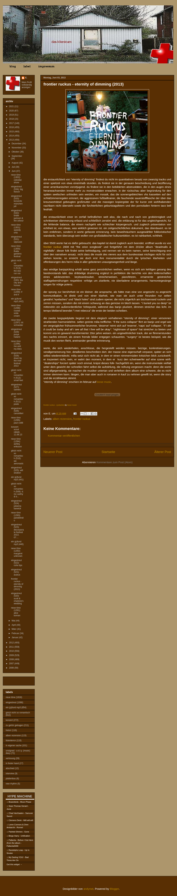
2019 (11, 115)
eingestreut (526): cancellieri (17, 411)
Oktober (16, 152)
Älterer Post (162, 452)
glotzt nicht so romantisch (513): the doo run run (17, 267)
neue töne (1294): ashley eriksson (16, 443)
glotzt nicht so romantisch (18, 712)
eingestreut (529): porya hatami (16, 333)
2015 (11, 131)
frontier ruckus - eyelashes (53, 405)
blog (12, 66)
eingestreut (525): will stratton (17, 470)
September (17, 156)
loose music (104, 381)
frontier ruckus (81, 418)
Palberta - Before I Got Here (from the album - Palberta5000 (20, 843)
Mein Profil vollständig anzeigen (27, 85)
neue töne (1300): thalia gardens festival (16, 251)
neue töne (10, 697)
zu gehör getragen (14, 725)
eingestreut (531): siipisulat (16, 239)
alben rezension (62, 418)
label (27, 66)
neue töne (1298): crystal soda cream (16, 310)
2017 (11, 123)
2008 (11, 659)
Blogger (114, 888)
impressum (46, 66)
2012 (11, 642)
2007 (11, 663)
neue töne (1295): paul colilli (17, 420)
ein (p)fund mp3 (13, 707)
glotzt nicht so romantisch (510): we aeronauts (17, 457)
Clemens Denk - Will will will (21, 820)
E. (26, 77)
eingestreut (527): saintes (16, 387)
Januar (15, 637)
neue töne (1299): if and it (16, 292)
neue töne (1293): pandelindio (17, 516)
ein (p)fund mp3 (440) (17, 542)
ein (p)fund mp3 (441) (17, 478)
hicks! (8, 730)
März (14, 629)
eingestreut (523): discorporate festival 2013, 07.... (17, 531)
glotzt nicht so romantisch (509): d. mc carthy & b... (17, 490)
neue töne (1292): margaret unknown (16, 552)
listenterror (11, 740)
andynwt (88, 888)
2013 (11, 140)
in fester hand (12, 763)
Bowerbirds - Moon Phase (20, 802)
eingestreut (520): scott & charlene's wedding (17, 598)
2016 (11, 127)
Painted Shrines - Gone (19, 832)
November (17, 147)
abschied (10, 768)
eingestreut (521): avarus (16, 572)
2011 (11, 647)
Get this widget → (14, 864)
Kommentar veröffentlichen (64, 435)
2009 (11, 655)
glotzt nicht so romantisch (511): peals (17, 399)
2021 (11, 106)
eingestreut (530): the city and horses (17, 281)
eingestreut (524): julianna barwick (16, 505)
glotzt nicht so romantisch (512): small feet (17, 375)
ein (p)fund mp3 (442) (17, 299)
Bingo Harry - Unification (19, 836)
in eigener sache (13, 745)
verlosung (10, 758)
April (14, 625)
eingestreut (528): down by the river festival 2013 (16, 359)
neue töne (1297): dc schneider (17, 322)
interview (10, 773)
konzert (9, 720)
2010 (11, 651)
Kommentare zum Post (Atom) (115, 462)
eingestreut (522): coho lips (16, 563)
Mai (14, 620)
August (15, 163)
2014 (11, 135)
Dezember (17, 143)
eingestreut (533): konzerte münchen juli (17, 201)
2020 (11, 110)
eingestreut (11, 702)
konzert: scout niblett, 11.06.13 (16, 431)
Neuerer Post (52, 452)
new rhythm (11, 783)
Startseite (108, 452)
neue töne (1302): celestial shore (16, 179)
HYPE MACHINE (20, 796)
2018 (11, 119)
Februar (16, 633)
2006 (11, 668)
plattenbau (11, 778)
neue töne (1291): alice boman (16, 612)
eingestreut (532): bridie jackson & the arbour (17, 215)
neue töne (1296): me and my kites (16, 345)
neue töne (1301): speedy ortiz (16, 229)
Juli (13, 167)
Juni (14, 171)
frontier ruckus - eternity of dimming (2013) (17, 584)
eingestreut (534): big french (17, 189)
